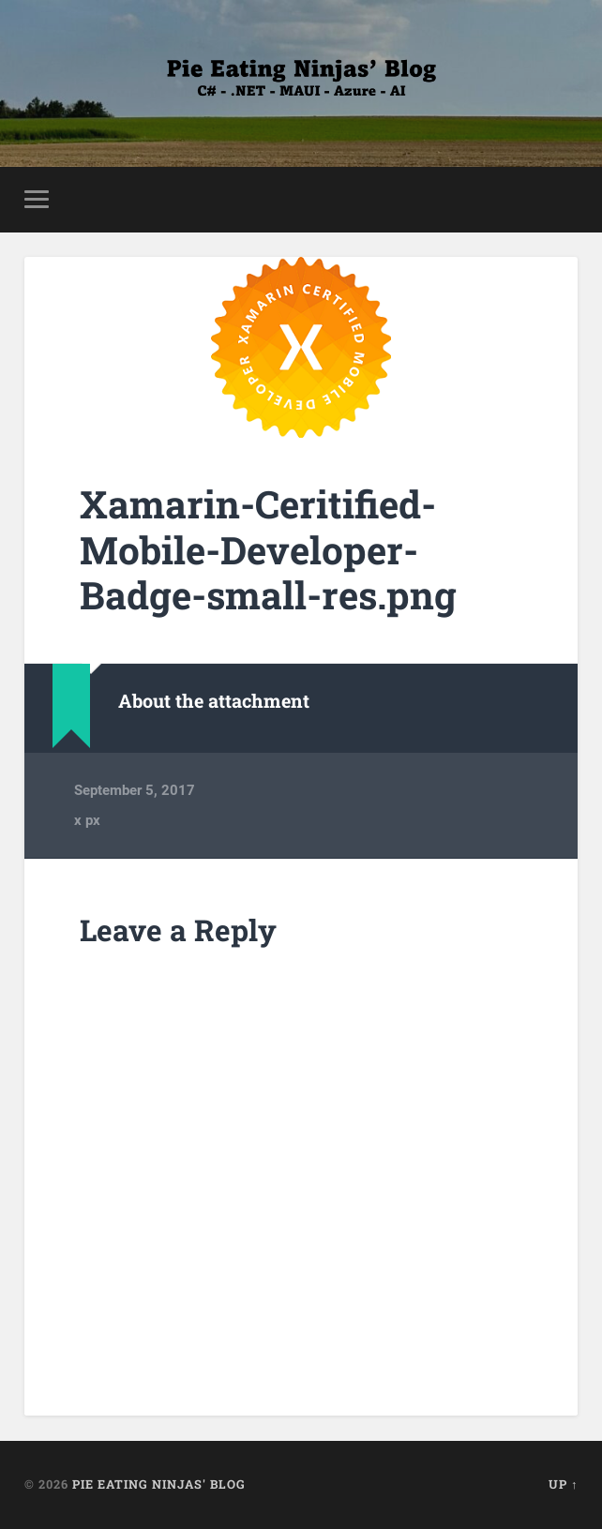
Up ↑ (563, 1484)
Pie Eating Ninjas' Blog (159, 1484)
